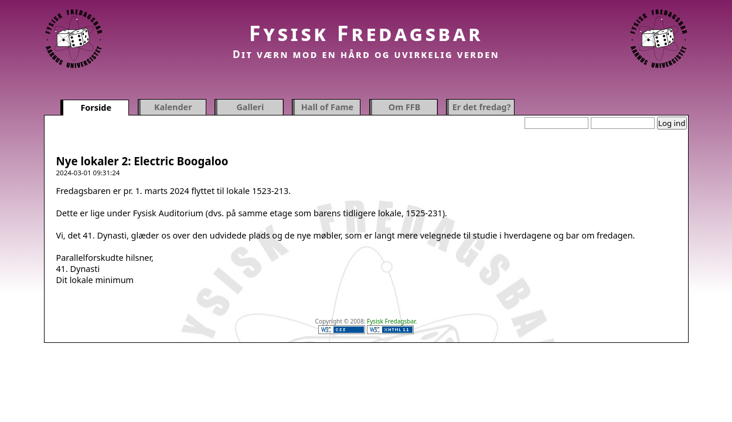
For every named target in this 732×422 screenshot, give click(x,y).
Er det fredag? (481, 107)
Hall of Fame (327, 107)
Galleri (250, 107)
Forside (95, 107)
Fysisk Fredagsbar (366, 33)
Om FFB (405, 107)
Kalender (173, 107)
